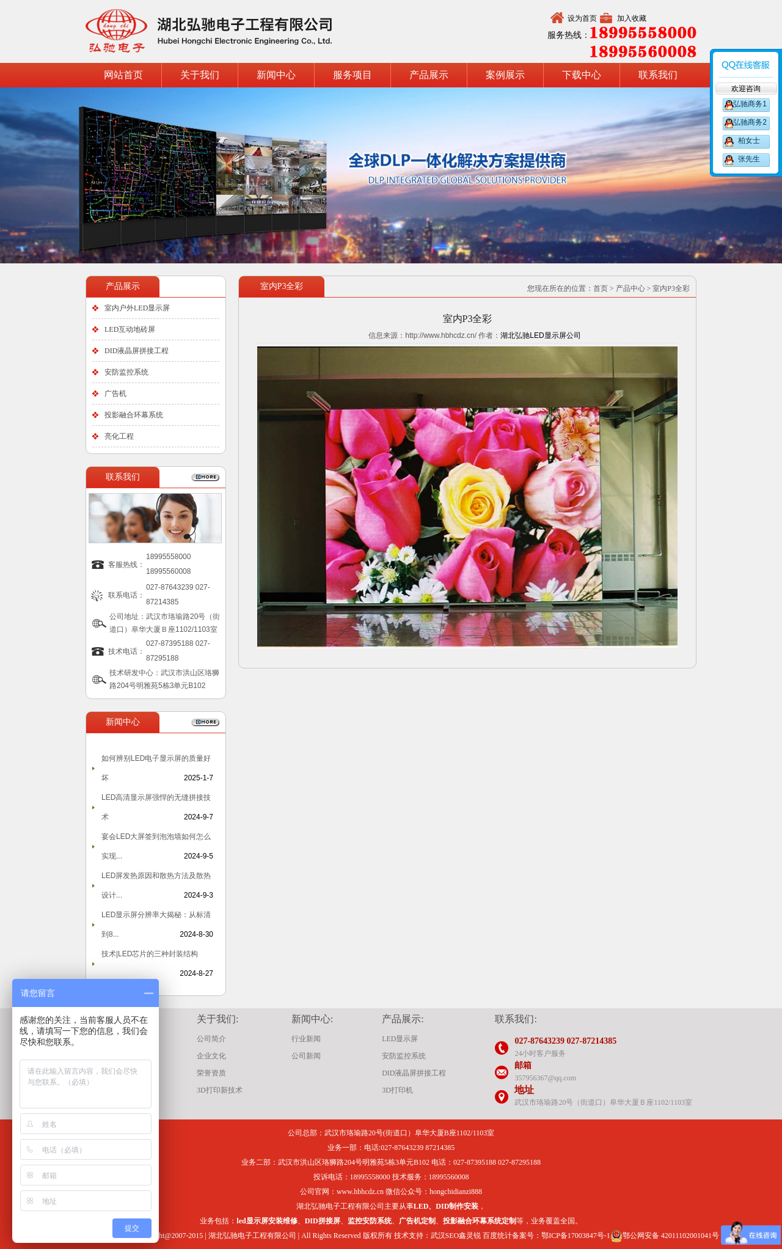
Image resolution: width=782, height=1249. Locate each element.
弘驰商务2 (749, 122)
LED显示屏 (400, 1039)
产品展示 (428, 75)
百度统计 (497, 1235)
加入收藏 (631, 18)
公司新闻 (306, 1056)
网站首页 (123, 75)
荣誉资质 (211, 1073)
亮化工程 (119, 436)
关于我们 (199, 75)
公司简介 (211, 1039)
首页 (600, 288)
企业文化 (211, 1056)
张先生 (749, 159)
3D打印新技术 (220, 1090)
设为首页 (582, 18)
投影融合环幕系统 (133, 415)
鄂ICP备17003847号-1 (575, 1235)
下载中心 (581, 75)
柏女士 (749, 140)
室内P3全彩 (671, 288)
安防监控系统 (126, 372)
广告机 (115, 393)
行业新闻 (306, 1039)
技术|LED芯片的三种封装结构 (149, 954)
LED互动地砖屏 (129, 329)
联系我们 (658, 75)
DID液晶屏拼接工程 (136, 350)
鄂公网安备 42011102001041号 (664, 1236)
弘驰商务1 (749, 104)
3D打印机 (397, 1090)
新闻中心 (276, 75)
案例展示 (505, 75)
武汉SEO (445, 1235)
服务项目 (352, 75)
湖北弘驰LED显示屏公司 (540, 335)
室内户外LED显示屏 (137, 308)
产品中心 (630, 288)
